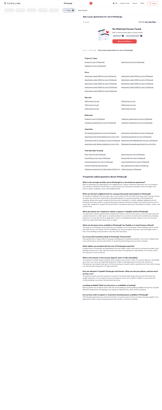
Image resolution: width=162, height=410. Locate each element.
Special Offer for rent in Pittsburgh (133, 158)
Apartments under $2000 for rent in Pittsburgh (101, 87)
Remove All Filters (124, 41)
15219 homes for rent (128, 105)
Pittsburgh (92, 50)
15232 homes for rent (92, 109)
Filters (69, 10)
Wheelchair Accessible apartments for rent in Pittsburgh (140, 144)
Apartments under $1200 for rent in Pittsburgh (137, 80)
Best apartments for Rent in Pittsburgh (134, 166)
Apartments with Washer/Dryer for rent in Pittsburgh (139, 140)
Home (85, 50)
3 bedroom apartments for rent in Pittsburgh (136, 123)
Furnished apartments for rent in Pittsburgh (136, 137)
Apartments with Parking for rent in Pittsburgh (137, 133)
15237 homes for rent (128, 109)
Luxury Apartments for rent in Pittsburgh (135, 162)
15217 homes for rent (92, 105)
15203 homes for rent (92, 101)
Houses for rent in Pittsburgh (95, 62)
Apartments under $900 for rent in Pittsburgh (137, 76)
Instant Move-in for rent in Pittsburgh (97, 158)
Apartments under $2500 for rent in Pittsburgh (137, 87)
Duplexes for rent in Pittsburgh (95, 66)
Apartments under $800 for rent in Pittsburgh (100, 76)
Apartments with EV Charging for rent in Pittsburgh (102, 140)
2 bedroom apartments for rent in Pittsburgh (100, 123)
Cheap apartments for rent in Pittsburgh (99, 162)
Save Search (82, 10)
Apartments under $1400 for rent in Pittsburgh (101, 84)
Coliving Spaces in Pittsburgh (131, 169)
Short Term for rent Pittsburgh (95, 154)
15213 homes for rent (128, 101)
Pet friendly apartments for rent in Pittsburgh (100, 133)
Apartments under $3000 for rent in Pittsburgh (101, 91)
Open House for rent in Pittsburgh (133, 154)
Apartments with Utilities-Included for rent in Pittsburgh (104, 144)
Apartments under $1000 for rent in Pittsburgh (101, 80)
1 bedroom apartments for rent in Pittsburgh (136, 119)
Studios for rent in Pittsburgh (95, 119)
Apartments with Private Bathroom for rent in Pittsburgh (104, 137)
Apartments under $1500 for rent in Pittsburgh (137, 84)
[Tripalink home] (12, 3)
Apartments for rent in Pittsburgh (132, 62)
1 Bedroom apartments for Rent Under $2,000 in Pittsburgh (105, 169)
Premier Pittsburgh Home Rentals (96, 166)
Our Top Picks (151, 22)
